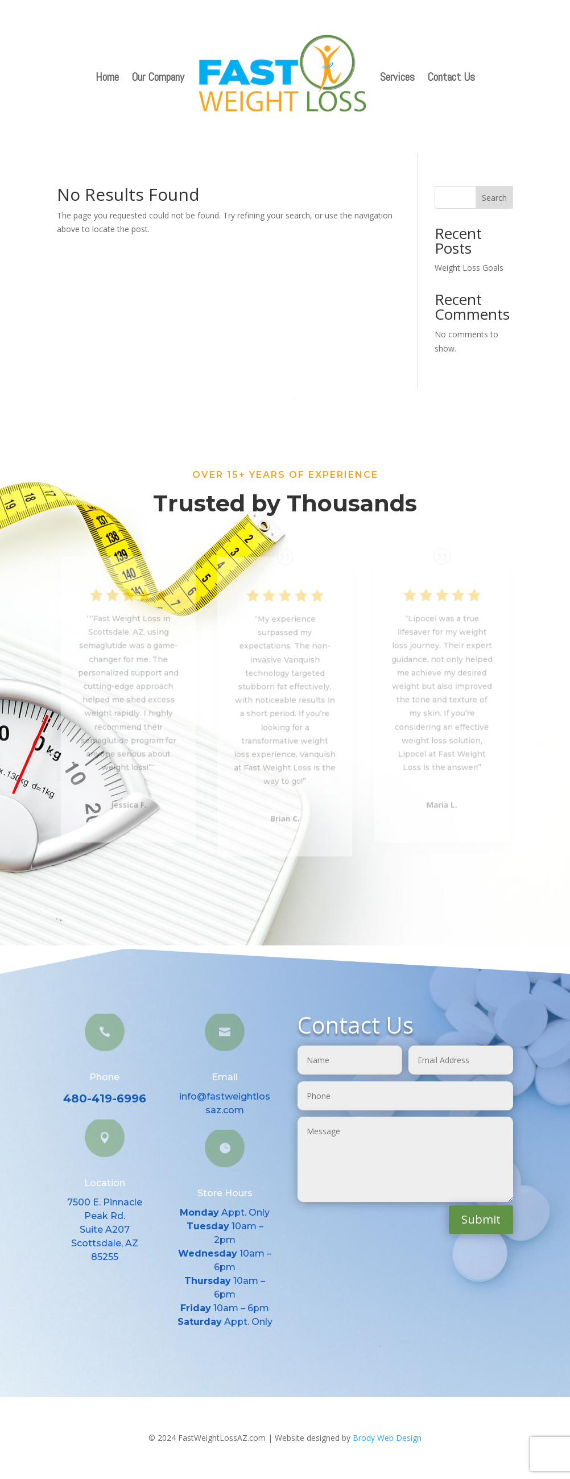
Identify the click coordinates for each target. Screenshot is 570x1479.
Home (107, 76)
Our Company (157, 76)
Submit (481, 1219)
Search (494, 197)
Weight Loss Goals (469, 267)
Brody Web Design (387, 1437)
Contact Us (451, 76)
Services (397, 76)
